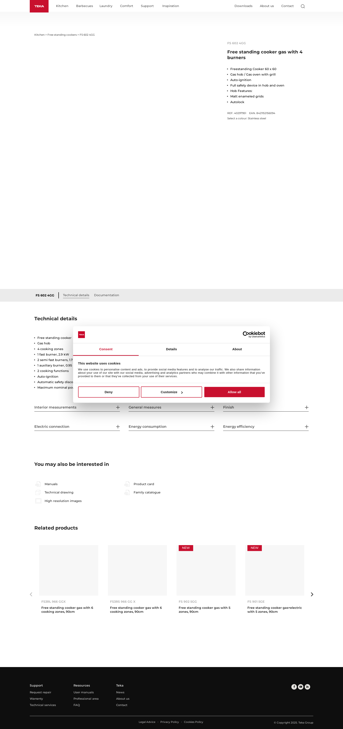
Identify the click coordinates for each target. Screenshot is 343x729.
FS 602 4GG (45, 295)
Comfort (126, 6)
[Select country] (311, 6)
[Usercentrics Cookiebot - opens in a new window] (246, 334)
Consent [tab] (106, 349)
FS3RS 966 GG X (122, 602)
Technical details (76, 295)
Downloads (243, 6)
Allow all (234, 392)
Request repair (40, 692)
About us (267, 6)
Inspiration (170, 6)
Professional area (86, 698)
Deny (109, 392)
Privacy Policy (169, 722)
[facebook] (294, 686)
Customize (172, 392)
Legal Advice (147, 722)
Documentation (106, 295)
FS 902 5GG (188, 602)
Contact (287, 6)
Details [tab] (171, 349)
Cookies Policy (193, 722)
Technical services (43, 705)
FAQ (77, 705)
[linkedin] (307, 686)
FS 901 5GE (255, 602)
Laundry (106, 6)
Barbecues (84, 6)
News (120, 692)
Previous (31, 594)
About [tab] (237, 349)
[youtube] (300, 686)
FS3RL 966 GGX (53, 602)
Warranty (36, 698)
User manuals (84, 692)
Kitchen (62, 6)
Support (147, 6)
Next (312, 594)
